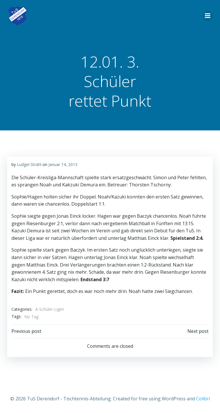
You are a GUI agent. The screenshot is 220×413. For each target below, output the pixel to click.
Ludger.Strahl (29, 164)
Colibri (203, 397)
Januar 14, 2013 (62, 164)
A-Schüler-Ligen (49, 309)
